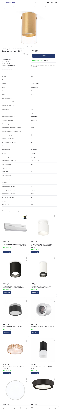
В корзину (44, 55)
